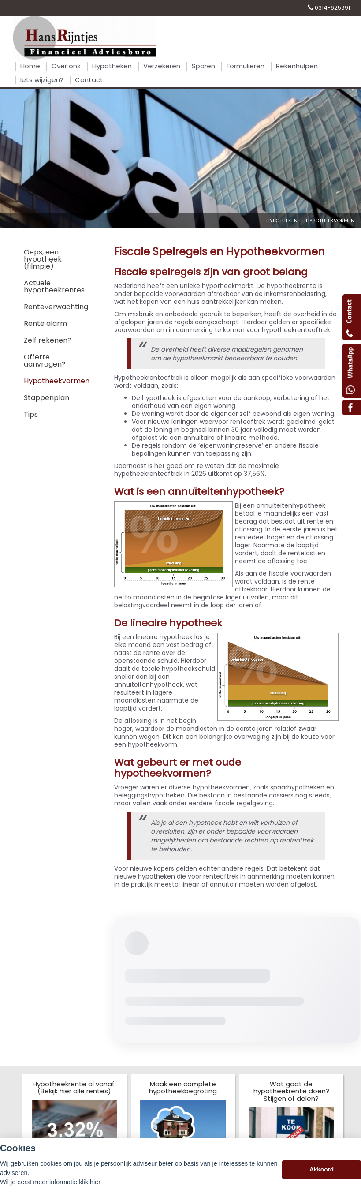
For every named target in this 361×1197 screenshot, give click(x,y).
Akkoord (321, 1169)
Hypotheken (282, 220)
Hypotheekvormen (330, 220)
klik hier (89, 1182)
